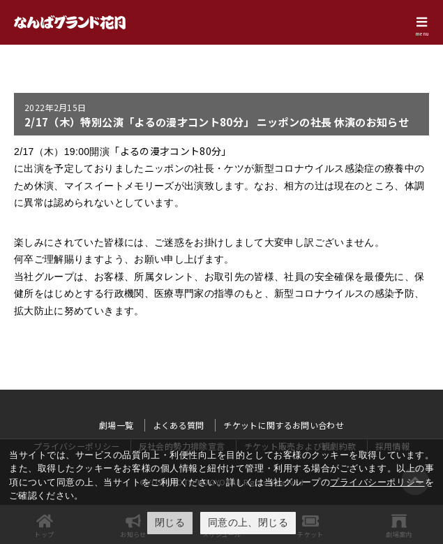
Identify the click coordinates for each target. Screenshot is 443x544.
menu (422, 33)
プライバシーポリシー (377, 482)
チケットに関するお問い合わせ (283, 425)
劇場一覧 (116, 425)
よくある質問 (178, 425)
